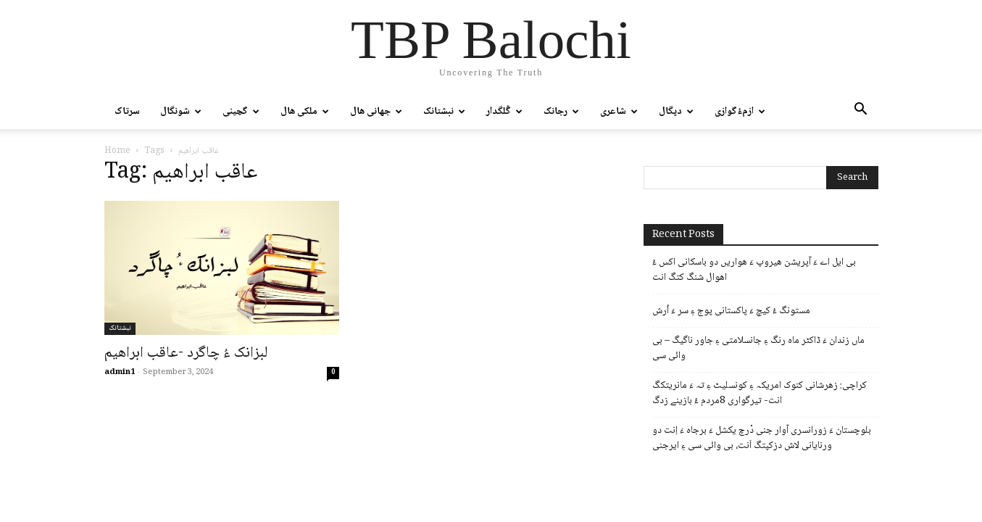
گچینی (240, 111)
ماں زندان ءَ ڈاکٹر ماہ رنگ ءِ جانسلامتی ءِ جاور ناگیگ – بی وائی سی (758, 349)
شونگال (180, 111)
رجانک (561, 111)
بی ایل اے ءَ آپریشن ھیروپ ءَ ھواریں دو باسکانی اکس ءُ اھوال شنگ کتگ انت (754, 270)
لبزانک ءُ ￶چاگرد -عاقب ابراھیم (186, 353)
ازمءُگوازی (740, 111)
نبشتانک (444, 111)
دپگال (676, 111)
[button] (861, 112)
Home (117, 151)
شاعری (619, 111)
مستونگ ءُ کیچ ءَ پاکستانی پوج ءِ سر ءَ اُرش (731, 311)
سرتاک (127, 111)
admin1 (119, 372)
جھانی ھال (376, 111)
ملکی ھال (304, 111)
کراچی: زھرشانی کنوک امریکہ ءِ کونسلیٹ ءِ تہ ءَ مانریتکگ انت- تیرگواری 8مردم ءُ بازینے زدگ (759, 393)
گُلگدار (504, 111)
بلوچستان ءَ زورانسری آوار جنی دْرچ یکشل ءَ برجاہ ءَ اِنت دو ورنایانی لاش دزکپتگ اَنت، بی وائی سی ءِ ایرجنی (761, 438)
